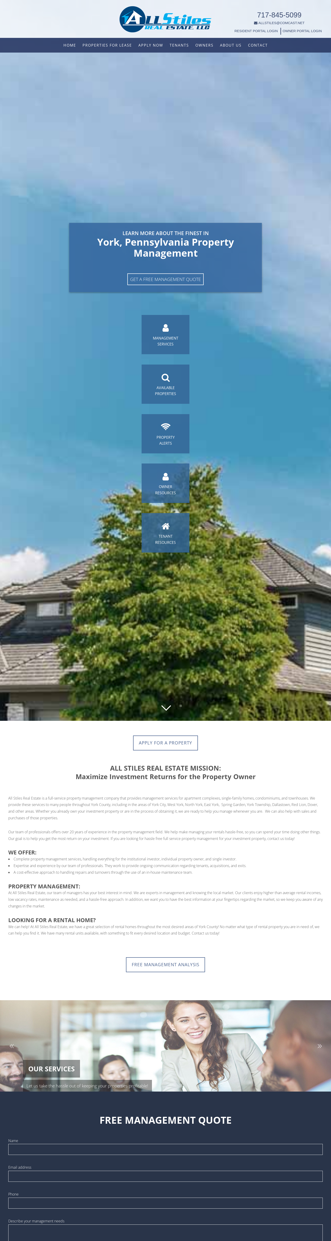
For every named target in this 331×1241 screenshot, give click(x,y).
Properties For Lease (107, 45)
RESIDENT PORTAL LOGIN (248, 26)
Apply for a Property (165, 743)
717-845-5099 (271, 11)
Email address (19, 1170)
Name (13, 1144)
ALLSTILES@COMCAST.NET (271, 18)
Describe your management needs (36, 1224)
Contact (258, 45)
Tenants (179, 45)
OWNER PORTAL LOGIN (294, 26)
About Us (231, 45)
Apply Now (150, 45)
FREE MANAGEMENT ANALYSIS (165, 967)
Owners (204, 45)
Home (69, 45)
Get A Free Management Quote (165, 262)
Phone (13, 1197)
